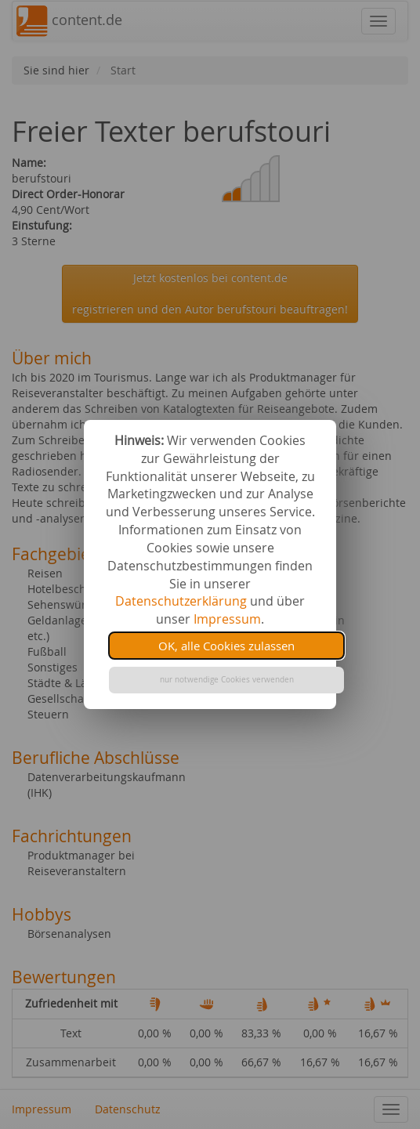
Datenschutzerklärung (181, 601)
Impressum (227, 619)
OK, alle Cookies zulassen (226, 645)
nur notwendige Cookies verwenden (227, 680)
